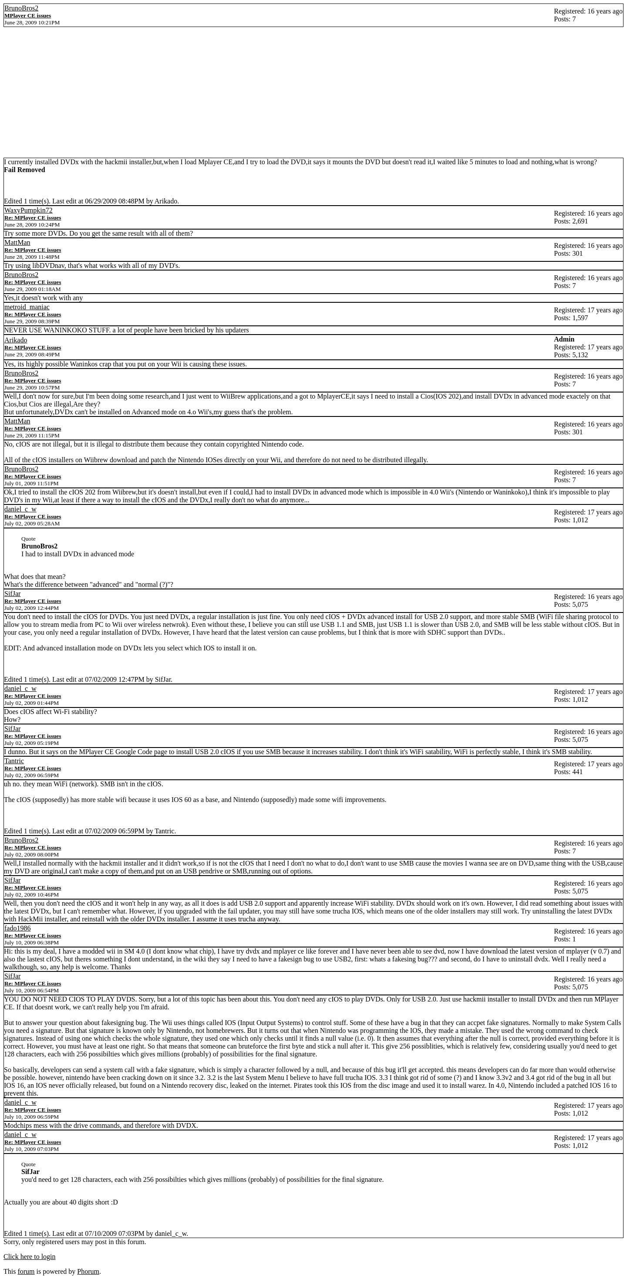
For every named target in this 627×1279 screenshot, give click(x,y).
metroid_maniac (27, 307)
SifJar (12, 593)
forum (25, 1271)
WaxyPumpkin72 (28, 210)
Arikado (15, 340)
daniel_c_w (20, 509)
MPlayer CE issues (27, 15)
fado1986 (17, 928)
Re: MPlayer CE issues (32, 217)
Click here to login (29, 1256)
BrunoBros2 (21, 8)
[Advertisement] (313, 92)
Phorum (88, 1271)
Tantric (14, 761)
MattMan (17, 242)
